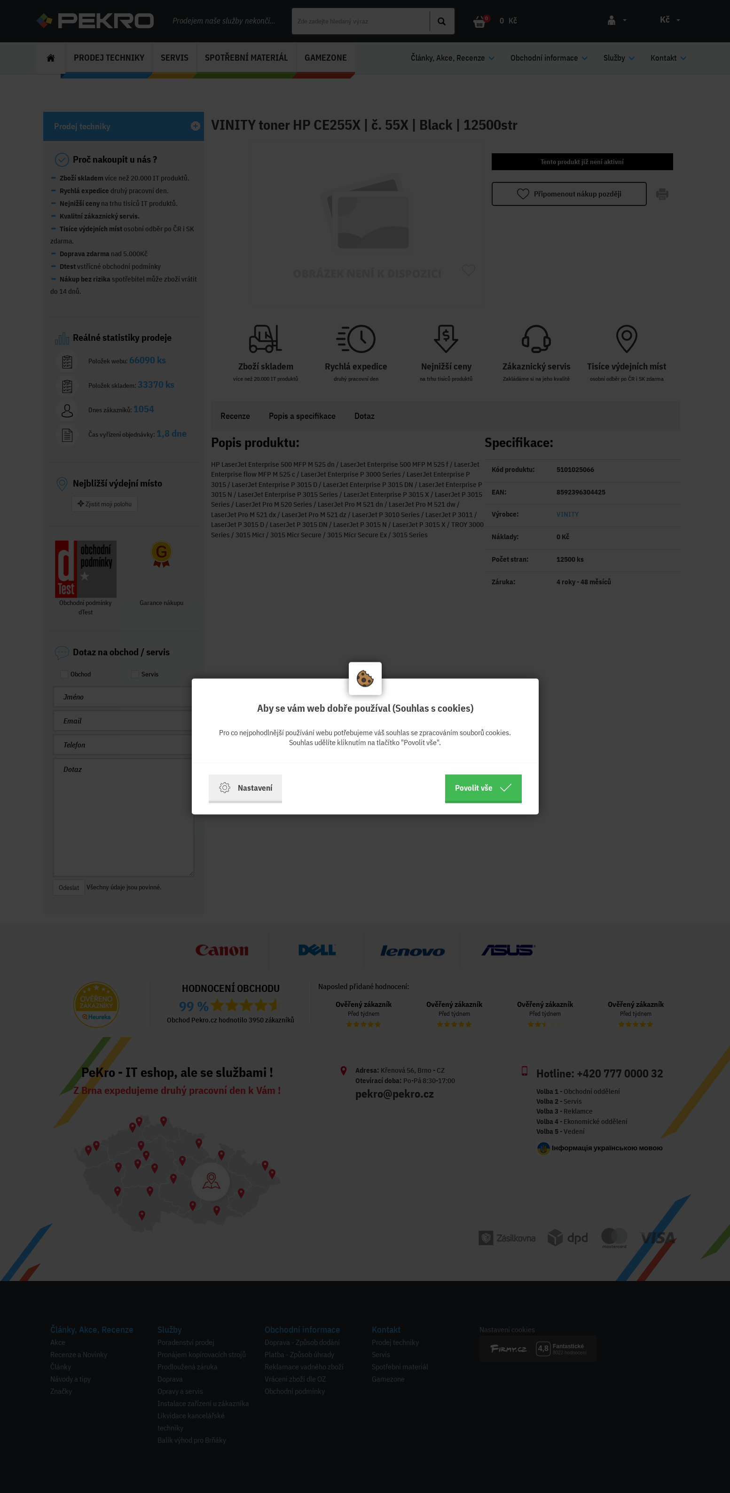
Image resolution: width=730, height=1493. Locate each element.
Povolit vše (483, 788)
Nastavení (245, 788)
